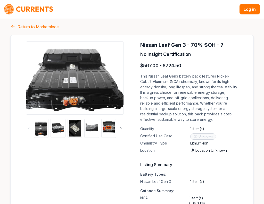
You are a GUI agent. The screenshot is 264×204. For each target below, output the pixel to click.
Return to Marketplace (34, 26)
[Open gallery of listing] (75, 78)
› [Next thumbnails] (121, 128)
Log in (250, 9)
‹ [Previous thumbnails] (29, 128)
